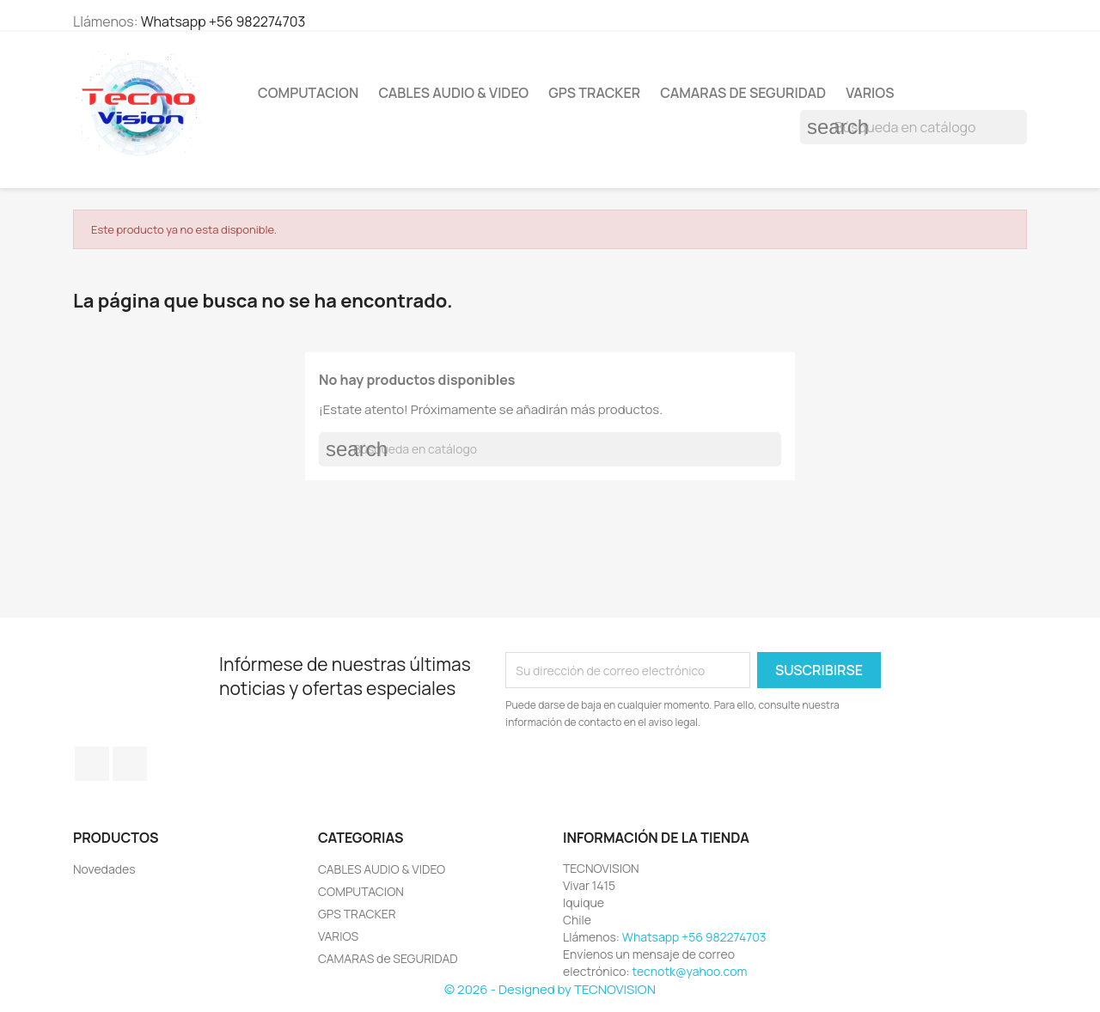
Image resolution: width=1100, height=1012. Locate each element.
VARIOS (870, 92)
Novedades (104, 869)
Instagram (130, 764)
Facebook (92, 764)
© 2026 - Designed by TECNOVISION (550, 989)
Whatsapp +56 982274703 (223, 21)
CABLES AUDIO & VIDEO (453, 92)
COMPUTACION (308, 92)
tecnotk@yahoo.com (690, 971)
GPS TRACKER (594, 92)
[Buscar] (913, 127)
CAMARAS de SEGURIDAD (743, 92)
